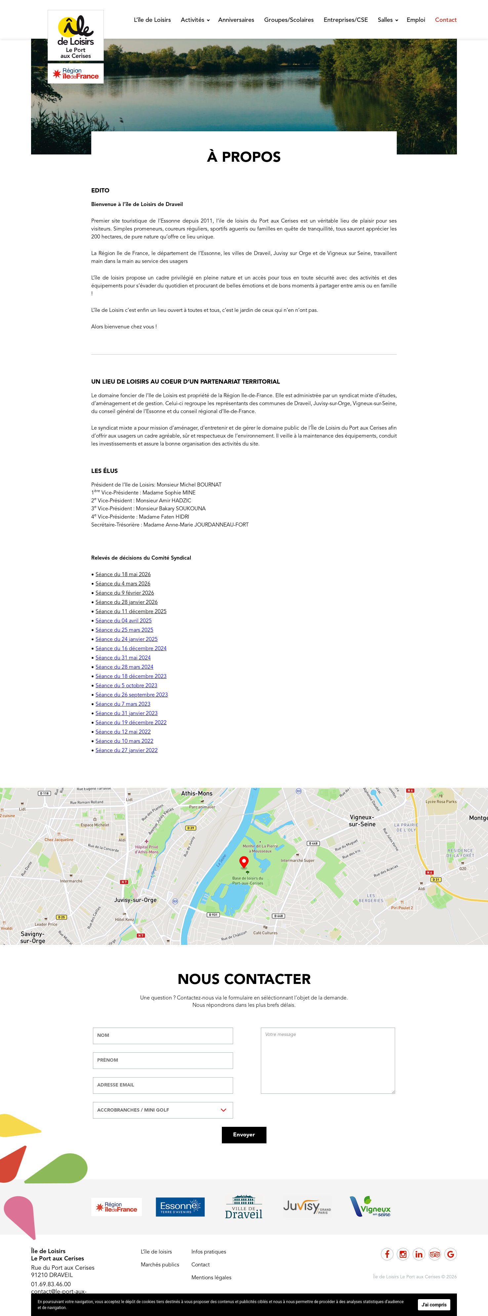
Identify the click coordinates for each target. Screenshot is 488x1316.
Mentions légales (211, 1278)
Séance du (109, 723)
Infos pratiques (208, 1252)
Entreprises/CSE (346, 20)
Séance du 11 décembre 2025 (131, 612)
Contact (446, 20)
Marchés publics (160, 1265)
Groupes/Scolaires (289, 20)
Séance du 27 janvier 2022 (127, 750)
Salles (385, 20)
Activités (192, 20)
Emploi (416, 20)
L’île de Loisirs (152, 20)
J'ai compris (434, 1304)
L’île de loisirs (156, 1252)
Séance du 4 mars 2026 (123, 584)
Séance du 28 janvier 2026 (127, 602)
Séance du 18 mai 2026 (123, 574)
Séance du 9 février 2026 (125, 593)
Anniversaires (236, 20)
